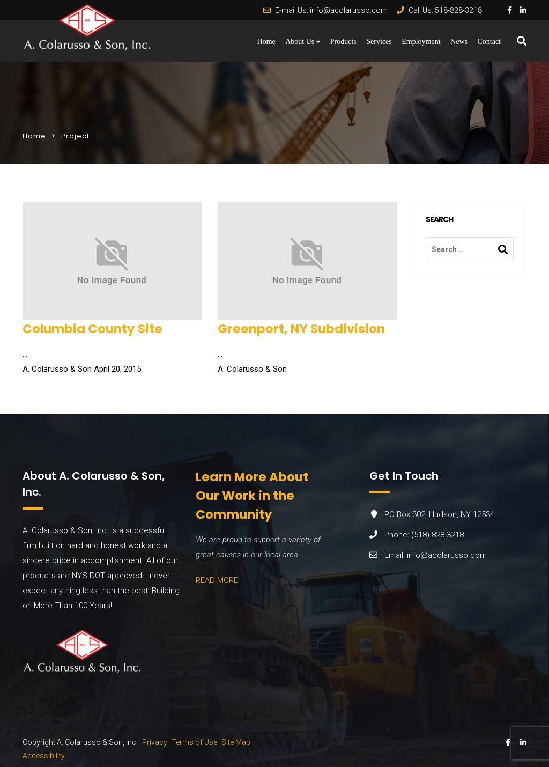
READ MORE (217, 580)
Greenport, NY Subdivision (301, 328)
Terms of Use (194, 742)
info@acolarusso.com (349, 10)
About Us (299, 42)
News (459, 42)
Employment (421, 42)
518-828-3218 (458, 10)
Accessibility (44, 755)
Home (266, 42)
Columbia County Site (92, 328)
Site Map (235, 742)
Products (343, 42)
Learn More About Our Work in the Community (252, 495)
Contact (489, 42)
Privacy (154, 742)
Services (378, 42)
